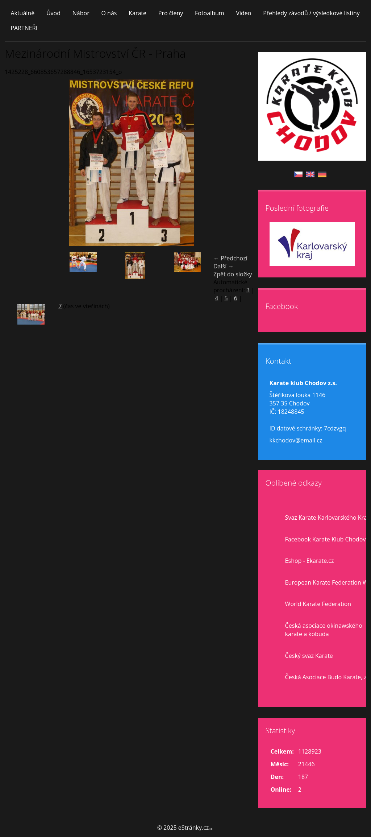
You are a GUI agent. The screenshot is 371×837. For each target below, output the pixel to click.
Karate (137, 13)
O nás (109, 13)
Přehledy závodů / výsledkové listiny (311, 13)
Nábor (80, 13)
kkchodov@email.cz (296, 440)
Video (243, 13)
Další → (223, 266)
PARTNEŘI (24, 28)
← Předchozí (230, 258)
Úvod (53, 13)
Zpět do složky (232, 274)
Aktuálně (22, 13)
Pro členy (170, 13)
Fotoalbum (209, 13)
